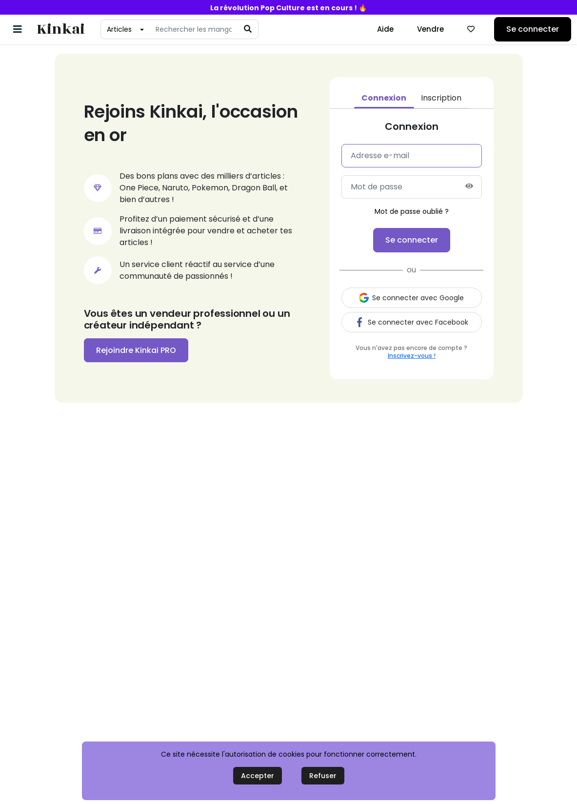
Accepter (257, 776)
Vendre (430, 29)
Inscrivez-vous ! (412, 355)
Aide (385, 29)
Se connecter (532, 29)
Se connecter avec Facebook (411, 322)
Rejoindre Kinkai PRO (136, 350)
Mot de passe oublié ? (412, 211)
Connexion (383, 97)
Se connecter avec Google (411, 298)
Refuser (323, 776)
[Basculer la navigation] (17, 29)
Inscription (441, 97)
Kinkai (61, 30)
